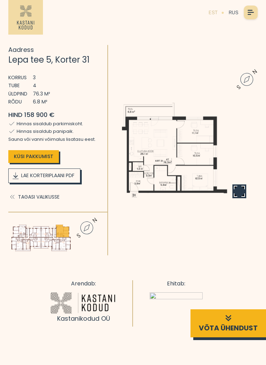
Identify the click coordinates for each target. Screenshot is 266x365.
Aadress (21, 49)
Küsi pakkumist (33, 156)
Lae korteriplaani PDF (42, 176)
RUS (233, 12)
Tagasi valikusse (34, 197)
